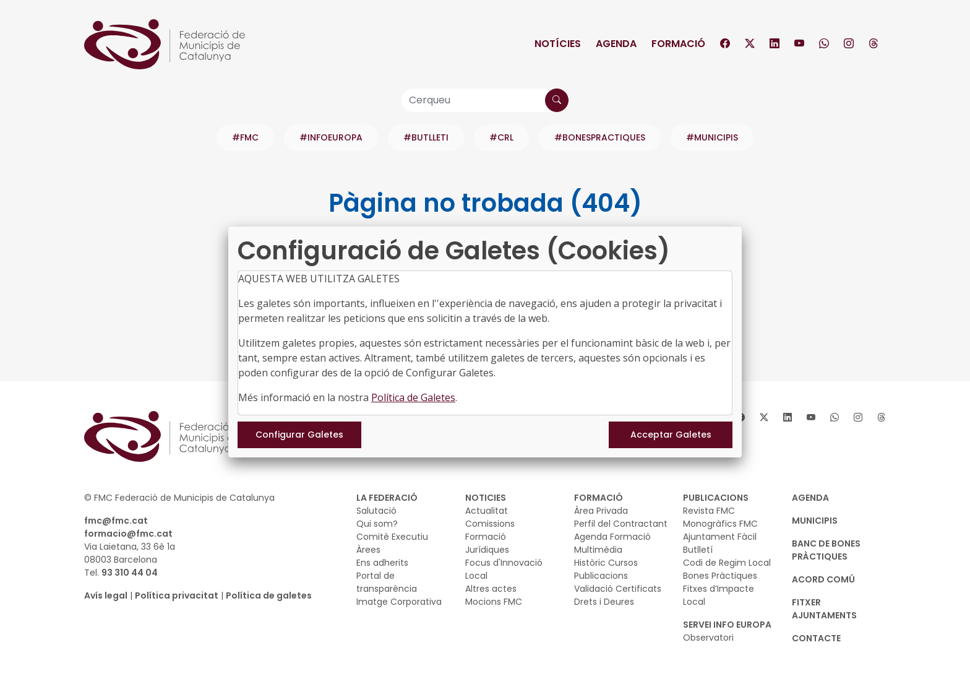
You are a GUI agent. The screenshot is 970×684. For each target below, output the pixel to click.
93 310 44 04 (129, 572)
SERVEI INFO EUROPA (727, 624)
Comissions (490, 523)
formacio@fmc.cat (128, 533)
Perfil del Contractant (620, 523)
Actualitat (486, 510)
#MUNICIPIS (712, 137)
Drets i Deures (604, 601)
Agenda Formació (612, 536)
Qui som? (377, 523)
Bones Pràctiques (720, 575)
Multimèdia (598, 549)
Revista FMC (709, 510)
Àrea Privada (601, 510)
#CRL (501, 137)
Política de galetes (269, 595)
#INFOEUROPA (331, 137)
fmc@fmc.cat (116, 520)
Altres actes (491, 588)
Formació (678, 44)
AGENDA (810, 497)
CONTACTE (816, 638)
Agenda (616, 44)
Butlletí (698, 549)
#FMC (245, 137)
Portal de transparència (386, 582)
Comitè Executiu (392, 536)
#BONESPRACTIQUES (599, 137)
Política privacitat (176, 595)
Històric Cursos (606, 562)
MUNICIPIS (815, 520)
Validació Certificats (617, 588)
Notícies (557, 44)
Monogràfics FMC (720, 523)
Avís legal (105, 595)
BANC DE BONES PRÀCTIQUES (826, 550)
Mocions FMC (493, 601)
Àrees (368, 549)
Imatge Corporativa (399, 601)
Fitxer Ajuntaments (824, 608)
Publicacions (601, 575)
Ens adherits (382, 562)
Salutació (376, 510)
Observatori (708, 637)
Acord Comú (823, 579)
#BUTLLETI (426, 137)
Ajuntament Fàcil (720, 536)
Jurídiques (487, 549)
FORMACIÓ (598, 497)
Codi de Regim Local (727, 562)
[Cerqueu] (485, 100)
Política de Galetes (413, 397)
